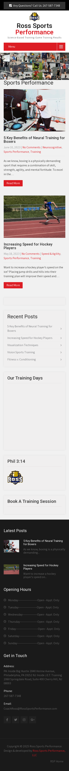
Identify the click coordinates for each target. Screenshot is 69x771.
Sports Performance (16, 152)
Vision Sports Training (21, 352)
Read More (13, 183)
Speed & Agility (51, 254)
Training (35, 152)
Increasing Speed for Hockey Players (28, 246)
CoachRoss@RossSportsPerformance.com (34, 706)
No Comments (31, 147)
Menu (11, 47)
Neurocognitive (52, 147)
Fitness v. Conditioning (21, 359)
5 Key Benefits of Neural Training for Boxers (34, 140)
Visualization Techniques (22, 345)
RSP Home (56, 761)
